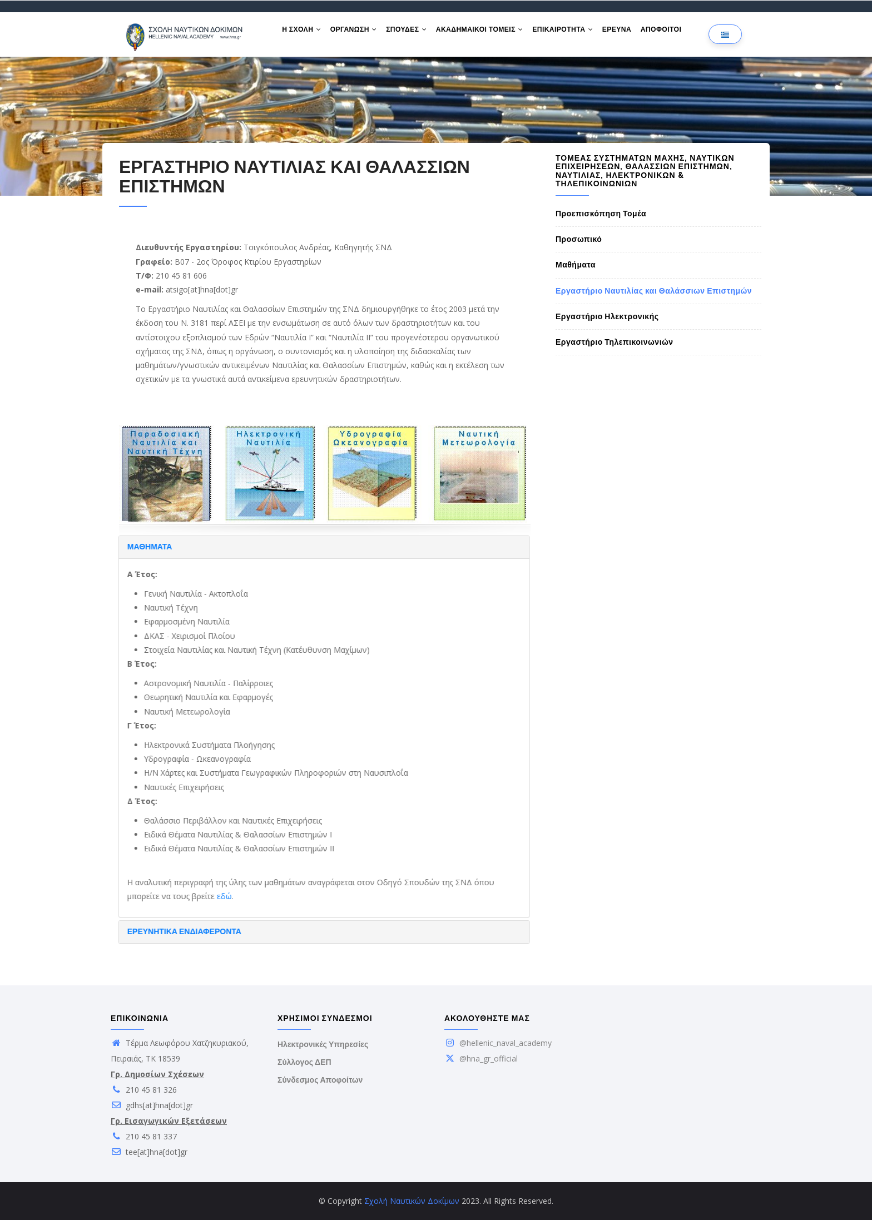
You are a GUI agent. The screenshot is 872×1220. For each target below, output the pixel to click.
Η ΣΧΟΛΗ (302, 32)
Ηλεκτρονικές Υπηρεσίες (323, 1044)
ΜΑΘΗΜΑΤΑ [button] (114, 546)
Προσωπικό (579, 239)
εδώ (189, 896)
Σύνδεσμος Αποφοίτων (320, 1079)
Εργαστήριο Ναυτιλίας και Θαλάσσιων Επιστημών (654, 290)
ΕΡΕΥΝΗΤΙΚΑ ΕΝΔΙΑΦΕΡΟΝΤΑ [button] (149, 931)
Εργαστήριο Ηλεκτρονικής (607, 316)
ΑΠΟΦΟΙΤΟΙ (673, 32)
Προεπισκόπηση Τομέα (601, 213)
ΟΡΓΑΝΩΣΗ (356, 32)
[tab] (289, 547)
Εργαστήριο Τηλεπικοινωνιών (614, 342)
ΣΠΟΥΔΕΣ (411, 32)
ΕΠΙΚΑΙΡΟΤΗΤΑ (571, 32)
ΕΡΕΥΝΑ (627, 32)
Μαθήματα (576, 264)
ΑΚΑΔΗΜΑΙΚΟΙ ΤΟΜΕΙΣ (486, 32)
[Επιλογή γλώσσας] (725, 34)
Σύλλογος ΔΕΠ (304, 1062)
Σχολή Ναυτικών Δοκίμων (411, 1201)
